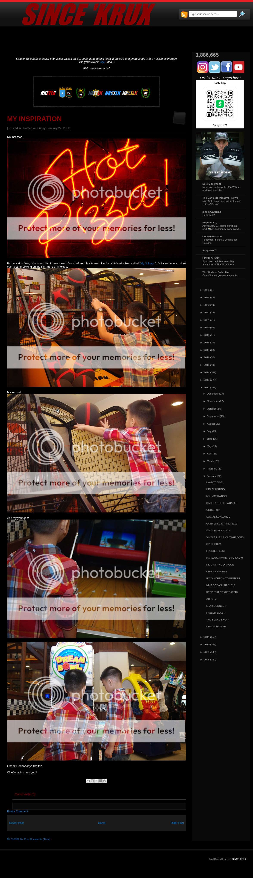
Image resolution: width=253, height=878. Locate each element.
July (209, 431)
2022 (207, 312)
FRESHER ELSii (215, 550)
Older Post (177, 823)
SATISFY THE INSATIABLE (221, 502)
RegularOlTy (209, 222)
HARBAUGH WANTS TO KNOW (224, 557)
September (213, 416)
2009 (207, 652)
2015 (207, 364)
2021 (207, 320)
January (211, 476)
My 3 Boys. (148, 263)
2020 (207, 327)
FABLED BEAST (215, 612)
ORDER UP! (213, 509)
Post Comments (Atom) (37, 839)
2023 (207, 304)
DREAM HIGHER (216, 626)
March (210, 461)
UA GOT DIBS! (214, 482)
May (209, 446)
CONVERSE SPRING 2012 (221, 523)
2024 (207, 297)
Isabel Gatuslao (211, 211)
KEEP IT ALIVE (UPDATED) (222, 592)
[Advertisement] (126, 39)
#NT (103, 62)
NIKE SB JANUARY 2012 (220, 585)
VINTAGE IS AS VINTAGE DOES (225, 537)
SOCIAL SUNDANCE (218, 516)
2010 (207, 644)
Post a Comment (17, 811)
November (213, 401)
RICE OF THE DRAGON (220, 564)
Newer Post (16, 823)
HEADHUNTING (215, 489)
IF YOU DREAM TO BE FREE (223, 578)
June (209, 438)
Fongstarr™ (209, 250)
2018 (207, 342)
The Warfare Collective (216, 272)
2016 (207, 357)
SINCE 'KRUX (239, 859)
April (209, 453)
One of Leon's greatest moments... (220, 275)
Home (102, 823)
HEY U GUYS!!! (211, 258)
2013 (207, 379)
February (212, 468)
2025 (207, 289)
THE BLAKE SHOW (217, 619)
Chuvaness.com (212, 236)
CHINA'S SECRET (216, 571)
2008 (207, 659)
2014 (207, 372)
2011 (207, 637)
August (211, 423)
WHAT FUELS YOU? (218, 530)
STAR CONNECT (216, 605)
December (213, 393)
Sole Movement (211, 183)
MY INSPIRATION (34, 119)
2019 (207, 335)
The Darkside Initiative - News (220, 197)
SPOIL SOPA (213, 544)
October (211, 408)
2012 (207, 387)
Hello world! (208, 215)
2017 (207, 350)
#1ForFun (211, 599)
